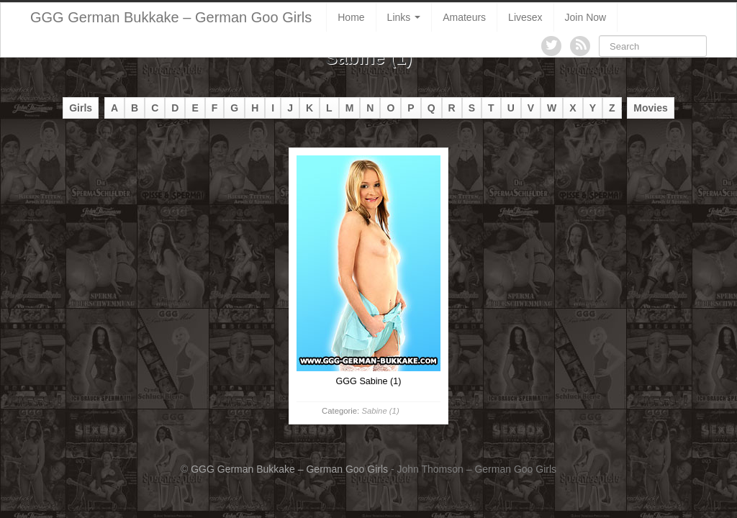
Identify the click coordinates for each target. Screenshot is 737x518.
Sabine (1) (380, 410)
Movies (650, 108)
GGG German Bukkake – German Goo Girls (171, 17)
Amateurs (464, 17)
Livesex (525, 17)
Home (351, 17)
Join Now (586, 17)
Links (404, 17)
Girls (80, 108)
